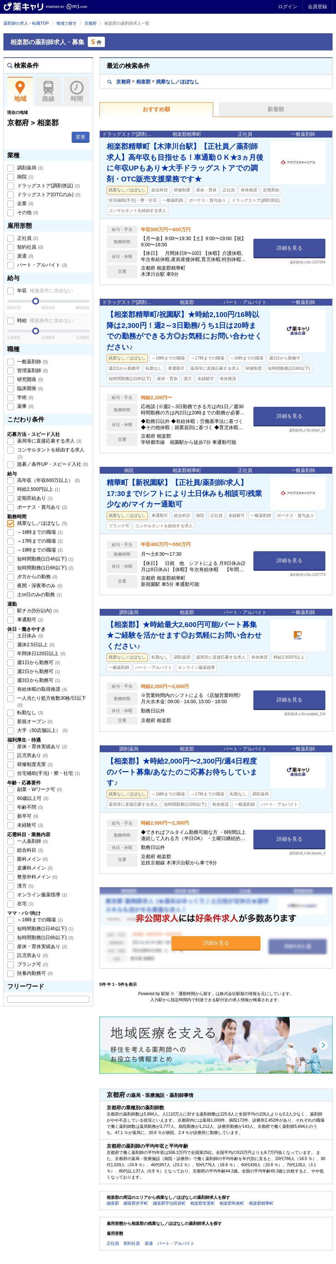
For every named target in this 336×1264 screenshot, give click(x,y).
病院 (25, 176)
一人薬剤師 (32, 841)
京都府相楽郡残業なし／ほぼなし (153, 81)
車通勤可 (29, 619)
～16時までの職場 (39, 532)
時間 (76, 91)
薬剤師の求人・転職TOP (26, 23)
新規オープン (34, 721)
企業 (25, 203)
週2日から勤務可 (38, 671)
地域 (20, 91)
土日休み (29, 635)
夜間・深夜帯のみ (39, 585)
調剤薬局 (29, 167)
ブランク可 (32, 964)
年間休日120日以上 (40, 653)
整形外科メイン (37, 876)
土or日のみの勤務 (39, 594)
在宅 (25, 903)
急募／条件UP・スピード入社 (52, 464)
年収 (44, 290)
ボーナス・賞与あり (41, 507)
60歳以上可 (32, 798)
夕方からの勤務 (37, 576)
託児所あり (32, 755)
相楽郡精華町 (261, 1203)
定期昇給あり (34, 498)
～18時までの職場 (39, 550)
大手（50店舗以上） (42, 730)
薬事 (25, 406)
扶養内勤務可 (34, 973)
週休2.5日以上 (35, 644)
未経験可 (29, 825)
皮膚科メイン (34, 868)
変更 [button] (80, 137)
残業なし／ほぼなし (41, 523)
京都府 (90, 23)
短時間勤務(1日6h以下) (44, 567)
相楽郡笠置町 (202, 1203)
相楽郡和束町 (231, 1203)
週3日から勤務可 (38, 680)
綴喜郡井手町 (135, 1203)
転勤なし (29, 712)
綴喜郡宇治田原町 (169, 1203)
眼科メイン (32, 859)
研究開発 (29, 379)
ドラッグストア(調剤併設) (48, 185)
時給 (44, 320)
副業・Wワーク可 (39, 789)
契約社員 (29, 247)
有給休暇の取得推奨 (41, 689)
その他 (27, 212)
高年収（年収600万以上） (48, 480)
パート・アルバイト (41, 265)
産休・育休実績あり (41, 746)
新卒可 (27, 816)
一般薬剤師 (32, 361)
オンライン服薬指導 (41, 894)
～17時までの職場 (39, 541)
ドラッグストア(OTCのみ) (48, 194)
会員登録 (317, 6)
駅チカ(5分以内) (37, 610)
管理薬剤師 (32, 370)
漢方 (25, 885)
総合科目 (29, 850)
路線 (48, 91)
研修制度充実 (34, 764)
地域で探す (66, 23)
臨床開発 (29, 388)
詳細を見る (289, 248)
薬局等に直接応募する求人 (49, 441)
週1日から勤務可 (38, 662)
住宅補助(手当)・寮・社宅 (48, 773)
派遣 (25, 256)
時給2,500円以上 (38, 489)
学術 (25, 397)
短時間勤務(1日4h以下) (44, 559)
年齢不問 (29, 807)
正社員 (27, 238)
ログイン (287, 6)
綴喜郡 (113, 1203)
